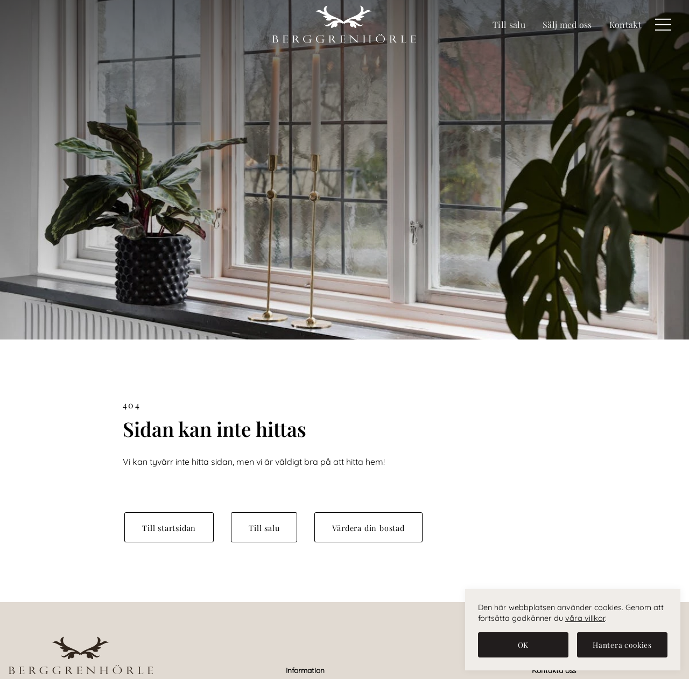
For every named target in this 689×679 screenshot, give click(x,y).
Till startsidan (169, 527)
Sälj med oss (567, 24)
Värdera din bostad (368, 527)
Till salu (509, 24)
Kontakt (625, 24)
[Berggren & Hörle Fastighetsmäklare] (344, 24)
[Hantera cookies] (622, 644)
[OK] (523, 644)
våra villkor (585, 618)
